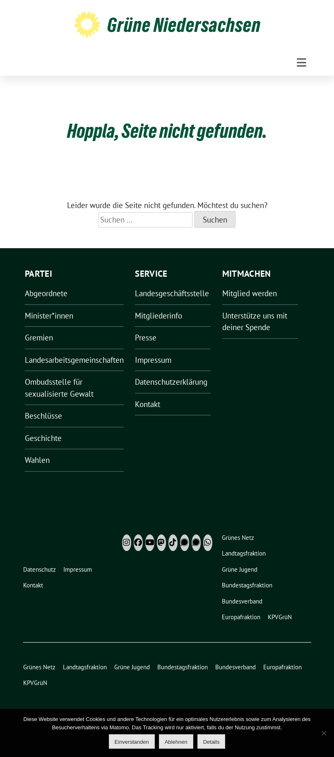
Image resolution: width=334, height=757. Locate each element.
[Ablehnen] (324, 733)
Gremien (39, 338)
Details (211, 742)
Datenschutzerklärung (171, 382)
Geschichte (43, 438)
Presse (145, 338)
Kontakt (147, 404)
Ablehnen (176, 742)
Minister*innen (49, 316)
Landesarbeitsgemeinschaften (74, 360)
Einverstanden (132, 742)
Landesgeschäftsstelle (172, 293)
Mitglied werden (249, 293)
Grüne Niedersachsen (184, 25)
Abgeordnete (46, 293)
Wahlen (37, 460)
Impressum (153, 360)
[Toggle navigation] (301, 62)
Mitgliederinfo (158, 316)
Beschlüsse (43, 416)
